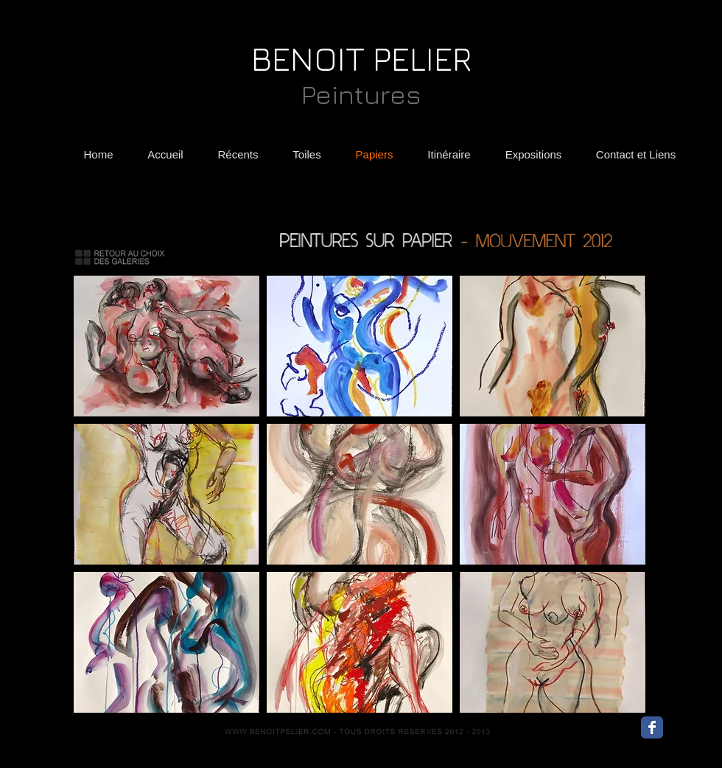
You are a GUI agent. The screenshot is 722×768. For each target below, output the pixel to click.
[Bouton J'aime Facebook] (693, 731)
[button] (166, 346)
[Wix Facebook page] (652, 727)
